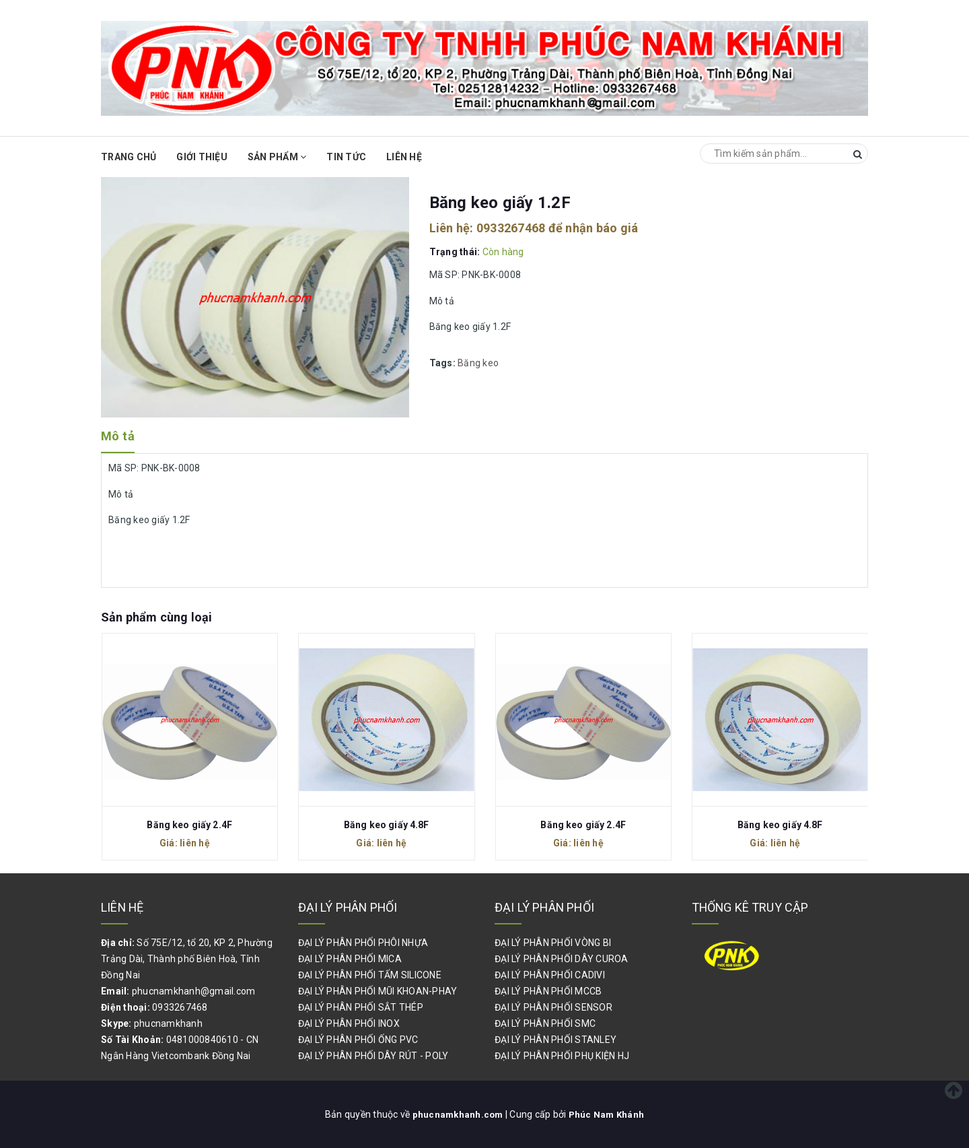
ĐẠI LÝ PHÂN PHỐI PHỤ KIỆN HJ (562, 1055)
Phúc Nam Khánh (608, 1114)
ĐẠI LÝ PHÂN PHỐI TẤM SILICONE (369, 975)
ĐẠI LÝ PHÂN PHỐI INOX (349, 1023)
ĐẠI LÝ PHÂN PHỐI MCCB (548, 991)
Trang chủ (128, 156)
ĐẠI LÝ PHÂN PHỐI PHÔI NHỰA (363, 942)
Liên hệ (404, 156)
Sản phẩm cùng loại (156, 617)
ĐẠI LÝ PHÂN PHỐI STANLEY (555, 1039)
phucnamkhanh (168, 1023)
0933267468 (511, 228)
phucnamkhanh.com (457, 1114)
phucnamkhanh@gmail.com (194, 991)
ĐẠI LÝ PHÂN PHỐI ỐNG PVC (358, 1039)
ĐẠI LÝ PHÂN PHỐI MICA (350, 958)
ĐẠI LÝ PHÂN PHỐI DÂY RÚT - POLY (373, 1055)
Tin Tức (346, 156)
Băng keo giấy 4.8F (386, 824)
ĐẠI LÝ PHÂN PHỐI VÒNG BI (553, 942)
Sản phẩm (277, 156)
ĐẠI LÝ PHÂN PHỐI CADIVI (550, 975)
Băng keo (478, 363)
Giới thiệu (201, 156)
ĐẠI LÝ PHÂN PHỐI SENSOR (553, 1007)
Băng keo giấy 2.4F (189, 824)
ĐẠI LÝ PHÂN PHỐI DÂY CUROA (562, 958)
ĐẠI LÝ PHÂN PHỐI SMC (545, 1023)
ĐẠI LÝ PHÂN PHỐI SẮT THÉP (360, 1007)
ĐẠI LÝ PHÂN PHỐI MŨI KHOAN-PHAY (378, 991)
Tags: (443, 363)
